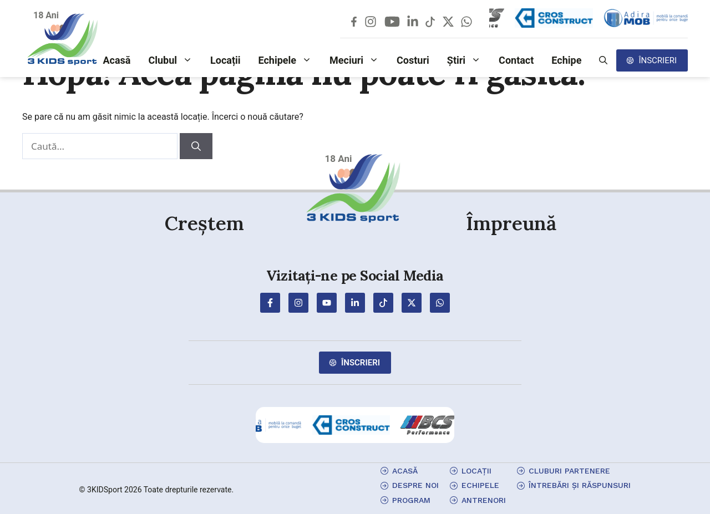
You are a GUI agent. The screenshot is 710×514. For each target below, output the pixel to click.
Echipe (566, 60)
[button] (603, 60)
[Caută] (196, 146)
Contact (516, 60)
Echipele (289, 60)
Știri (468, 60)
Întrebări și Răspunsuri (580, 485)
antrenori (484, 500)
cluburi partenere (569, 470)
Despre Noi (415, 485)
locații (476, 470)
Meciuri (358, 60)
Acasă (116, 60)
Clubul (174, 60)
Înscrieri (657, 60)
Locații (225, 60)
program (411, 500)
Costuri (413, 60)
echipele (480, 485)
